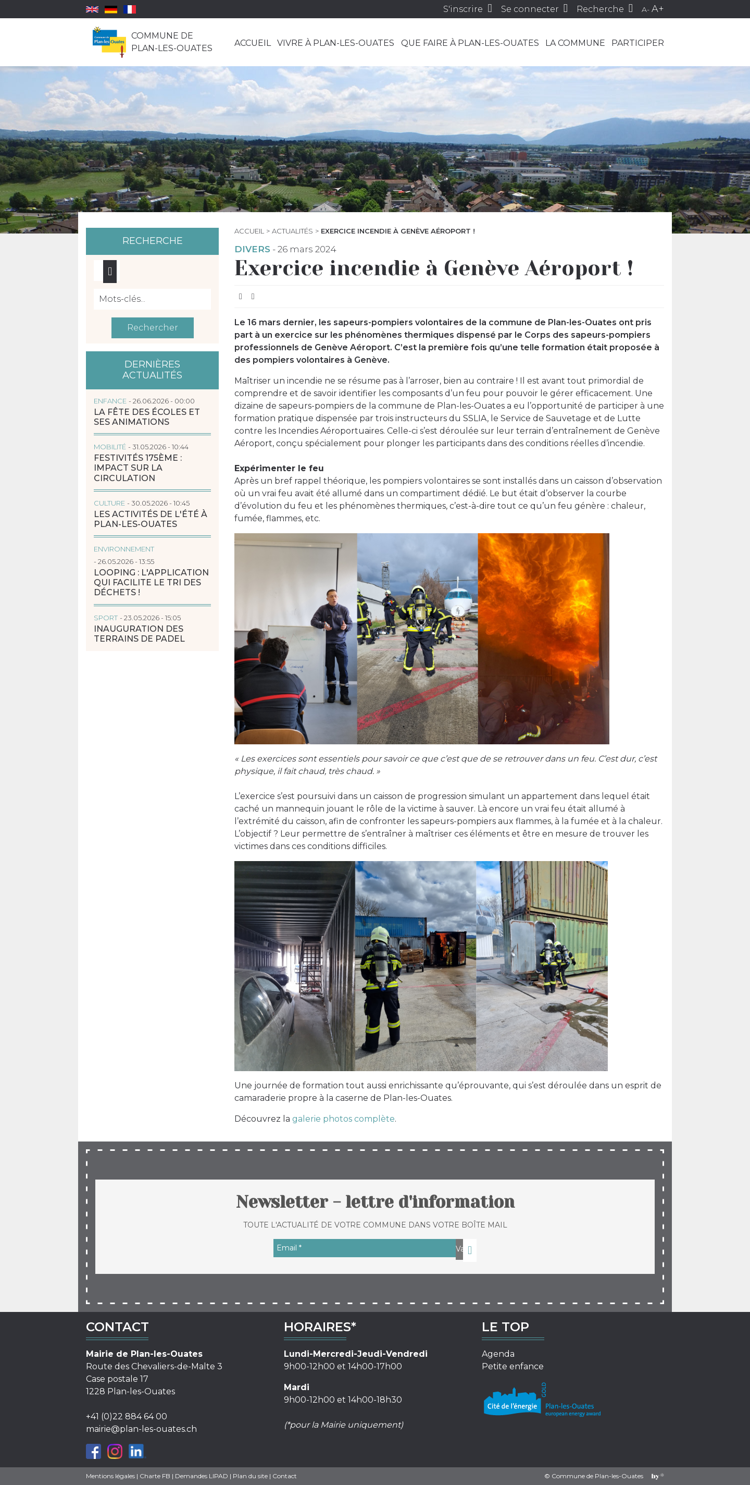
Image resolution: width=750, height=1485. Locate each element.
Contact (284, 1476)
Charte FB (155, 1476)
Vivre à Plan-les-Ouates (335, 43)
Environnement (124, 549)
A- (645, 9)
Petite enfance (513, 1366)
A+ (658, 9)
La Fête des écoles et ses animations (147, 417)
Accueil (252, 43)
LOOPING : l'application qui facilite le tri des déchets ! (151, 582)
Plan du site (250, 1476)
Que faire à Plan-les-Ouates (470, 43)
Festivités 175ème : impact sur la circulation (138, 468)
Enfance (110, 401)
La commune (575, 43)
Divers (252, 249)
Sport (106, 617)
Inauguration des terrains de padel (139, 634)
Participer (637, 43)
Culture (109, 503)
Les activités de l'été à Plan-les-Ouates (150, 519)
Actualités (292, 231)
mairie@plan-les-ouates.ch (141, 1429)
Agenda (498, 1354)
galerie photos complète (343, 1119)
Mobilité (110, 447)
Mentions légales (110, 1476)
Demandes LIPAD (201, 1476)
